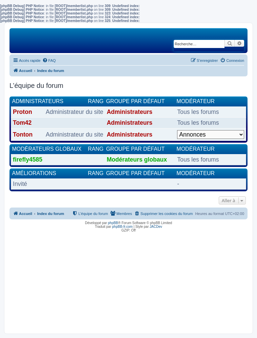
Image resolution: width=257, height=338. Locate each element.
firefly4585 (27, 159)
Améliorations (34, 173)
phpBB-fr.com (122, 226)
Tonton (23, 134)
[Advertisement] (128, 281)
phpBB (113, 223)
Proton (22, 111)
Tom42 (22, 122)
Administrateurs (38, 101)
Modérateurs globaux (47, 149)
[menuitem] (49, 60)
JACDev (156, 226)
